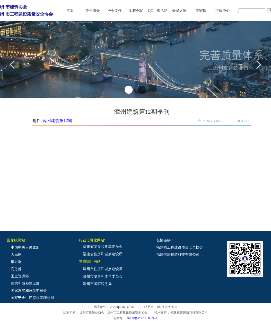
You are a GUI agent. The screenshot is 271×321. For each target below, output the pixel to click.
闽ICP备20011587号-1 (142, 318)
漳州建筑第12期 (57, 120)
